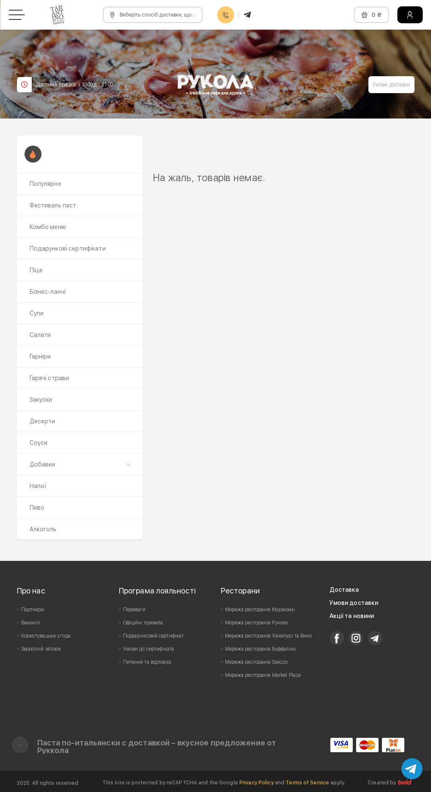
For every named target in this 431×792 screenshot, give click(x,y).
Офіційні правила (143, 623)
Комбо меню (48, 227)
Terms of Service (307, 783)
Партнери (32, 610)
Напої (38, 486)
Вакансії (30, 623)
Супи (37, 313)
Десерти (42, 421)
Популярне (45, 183)
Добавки (42, 464)
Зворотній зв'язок (41, 649)
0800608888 (225, 15)
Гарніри (40, 356)
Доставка (344, 589)
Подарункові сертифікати (68, 248)
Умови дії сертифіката (148, 649)
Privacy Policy (256, 783)
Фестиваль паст (53, 205)
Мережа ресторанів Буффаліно (260, 649)
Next (403, 165)
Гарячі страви (49, 378)
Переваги (134, 610)
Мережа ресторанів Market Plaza (263, 675)
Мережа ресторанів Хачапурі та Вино (268, 636)
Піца (36, 270)
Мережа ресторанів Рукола (256, 623)
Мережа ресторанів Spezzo (256, 662)
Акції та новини (351, 616)
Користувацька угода (46, 636)
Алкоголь (43, 529)
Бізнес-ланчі (48, 291)
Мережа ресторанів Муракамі (260, 610)
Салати (40, 334)
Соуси (39, 442)
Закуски (41, 399)
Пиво (37, 507)
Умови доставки (391, 85)
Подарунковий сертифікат (153, 636)
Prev (163, 165)
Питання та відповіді (147, 662)
